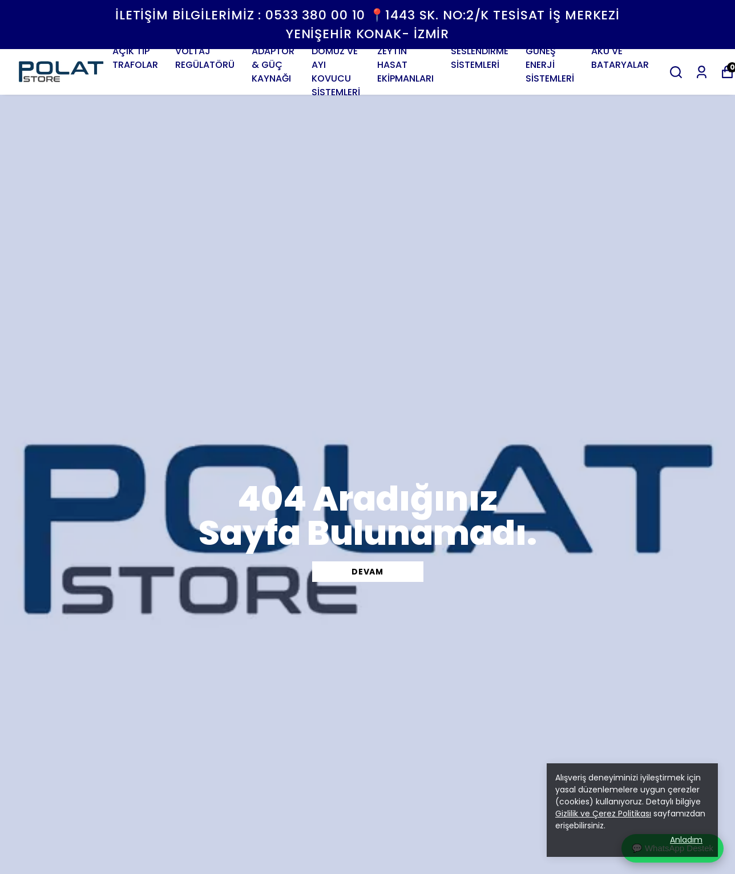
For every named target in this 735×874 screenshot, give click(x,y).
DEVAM (367, 571)
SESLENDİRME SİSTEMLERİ (479, 57)
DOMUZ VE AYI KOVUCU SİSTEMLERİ (336, 71)
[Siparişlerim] (701, 72)
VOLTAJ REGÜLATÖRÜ (205, 57)
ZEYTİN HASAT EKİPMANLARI (405, 64)
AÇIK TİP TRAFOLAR (135, 57)
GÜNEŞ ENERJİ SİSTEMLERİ (550, 64)
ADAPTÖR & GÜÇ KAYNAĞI (273, 64)
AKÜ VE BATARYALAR (620, 57)
